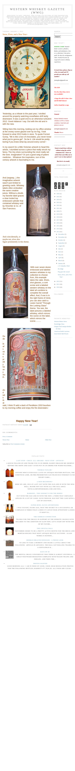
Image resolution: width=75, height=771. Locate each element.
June (59, 252)
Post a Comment (7, 436)
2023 (58, 202)
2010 (58, 287)
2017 (58, 220)
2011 (58, 284)
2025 (58, 196)
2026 (58, 193)
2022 (58, 205)
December (61, 234)
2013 (58, 231)
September (61, 243)
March (60, 260)
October (60, 240)
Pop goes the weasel (64, 272)
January (60, 263)
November (61, 237)
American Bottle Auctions (62, 331)
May (59, 255)
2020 (58, 211)
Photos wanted (40, 563)
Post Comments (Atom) (18, 444)
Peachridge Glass (59, 324)
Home (27, 440)
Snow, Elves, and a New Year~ (15, 34)
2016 (58, 223)
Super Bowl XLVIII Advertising (45, 505)
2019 (58, 214)
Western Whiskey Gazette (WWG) (37, 11)
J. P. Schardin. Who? (64, 266)
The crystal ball (45, 528)
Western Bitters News (60, 321)
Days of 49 (44, 552)
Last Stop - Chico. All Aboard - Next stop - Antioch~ (40, 460)
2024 (58, 199)
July (59, 249)
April (60, 257)
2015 (58, 226)
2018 (58, 217)
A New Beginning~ (45, 481)
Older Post (48, 440)
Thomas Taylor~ (44, 470)
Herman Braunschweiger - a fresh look (44, 540)
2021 (58, 208)
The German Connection (45, 517)
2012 (58, 281)
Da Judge (60, 269)
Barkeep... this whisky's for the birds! (45, 493)
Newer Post (6, 440)
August (60, 246)
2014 (58, 229)
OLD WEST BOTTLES (61, 334)
